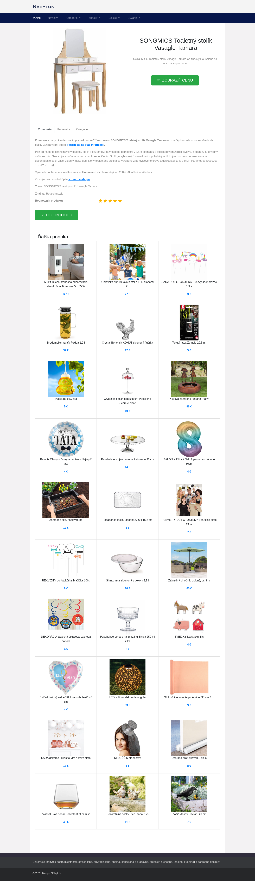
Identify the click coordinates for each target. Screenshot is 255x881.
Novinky (53, 17)
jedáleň (178, 861)
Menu (37, 18)
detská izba (85, 861)
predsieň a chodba (161, 861)
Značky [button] (93, 17)
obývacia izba (102, 861)
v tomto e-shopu (79, 179)
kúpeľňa (189, 861)
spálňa (116, 861)
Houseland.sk (208, 59)
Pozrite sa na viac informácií (85, 144)
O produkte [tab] (45, 129)
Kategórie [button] (72, 17)
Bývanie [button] (133, 17)
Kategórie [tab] (82, 129)
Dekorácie (39, 861)
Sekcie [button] (113, 17)
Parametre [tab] (63, 129)
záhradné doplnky (208, 861)
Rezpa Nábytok (51, 873)
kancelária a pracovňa (135, 861)
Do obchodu (59, 215)
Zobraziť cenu (177, 80)
